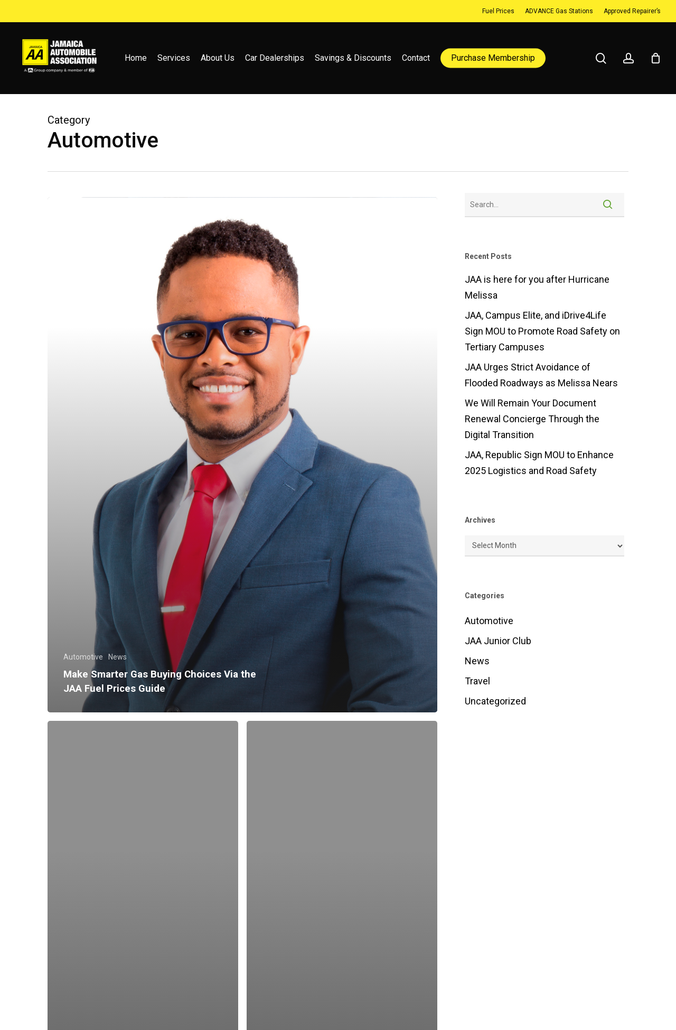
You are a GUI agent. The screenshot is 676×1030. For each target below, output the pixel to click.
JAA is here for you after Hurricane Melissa (537, 287)
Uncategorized (495, 701)
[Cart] (655, 58)
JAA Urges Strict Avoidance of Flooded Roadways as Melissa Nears (541, 374)
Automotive (83, 657)
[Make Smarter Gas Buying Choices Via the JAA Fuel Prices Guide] (242, 454)
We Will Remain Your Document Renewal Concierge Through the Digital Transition (532, 418)
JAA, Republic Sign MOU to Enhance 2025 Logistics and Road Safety (539, 462)
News (117, 657)
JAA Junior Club (498, 640)
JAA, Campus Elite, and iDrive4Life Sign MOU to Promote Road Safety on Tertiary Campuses (542, 331)
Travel (477, 680)
